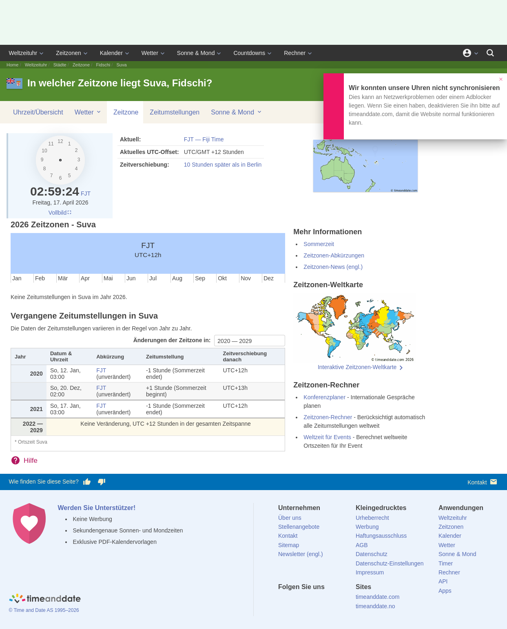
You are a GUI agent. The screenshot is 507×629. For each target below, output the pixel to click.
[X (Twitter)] (298, 601)
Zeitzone (81, 64)
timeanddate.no (375, 606)
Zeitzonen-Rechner (327, 417)
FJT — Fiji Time (204, 139)
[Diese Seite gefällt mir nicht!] (101, 482)
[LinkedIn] (312, 601)
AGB (362, 545)
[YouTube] (340, 601)
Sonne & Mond (196, 53)
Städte (59, 64)
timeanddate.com (377, 597)
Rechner (295, 53)
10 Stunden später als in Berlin (223, 164)
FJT (86, 193)
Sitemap (288, 545)
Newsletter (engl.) (300, 554)
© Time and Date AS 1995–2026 (44, 610)
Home (12, 64)
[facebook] (284, 601)
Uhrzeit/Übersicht (38, 112)
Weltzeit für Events (327, 437)
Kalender (111, 53)
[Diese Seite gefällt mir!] (86, 482)
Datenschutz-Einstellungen (390, 563)
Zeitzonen (68, 53)
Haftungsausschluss (381, 535)
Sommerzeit (318, 244)
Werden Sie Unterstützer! (97, 507)
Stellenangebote (298, 526)
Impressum (370, 572)
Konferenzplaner (324, 397)
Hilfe (31, 460)
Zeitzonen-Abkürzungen (333, 255)
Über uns (289, 518)
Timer (445, 563)
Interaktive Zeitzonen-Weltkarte (357, 367)
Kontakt (482, 482)
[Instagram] (326, 601)
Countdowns (249, 53)
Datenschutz (371, 554)
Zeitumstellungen (174, 112)
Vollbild (60, 212)
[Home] (45, 599)
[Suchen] (490, 53)
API (443, 581)
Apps (445, 590)
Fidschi (103, 64)
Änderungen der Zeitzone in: (173, 340)
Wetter (150, 53)
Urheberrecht (372, 518)
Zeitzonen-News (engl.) (333, 267)
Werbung (367, 526)
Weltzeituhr (23, 53)
